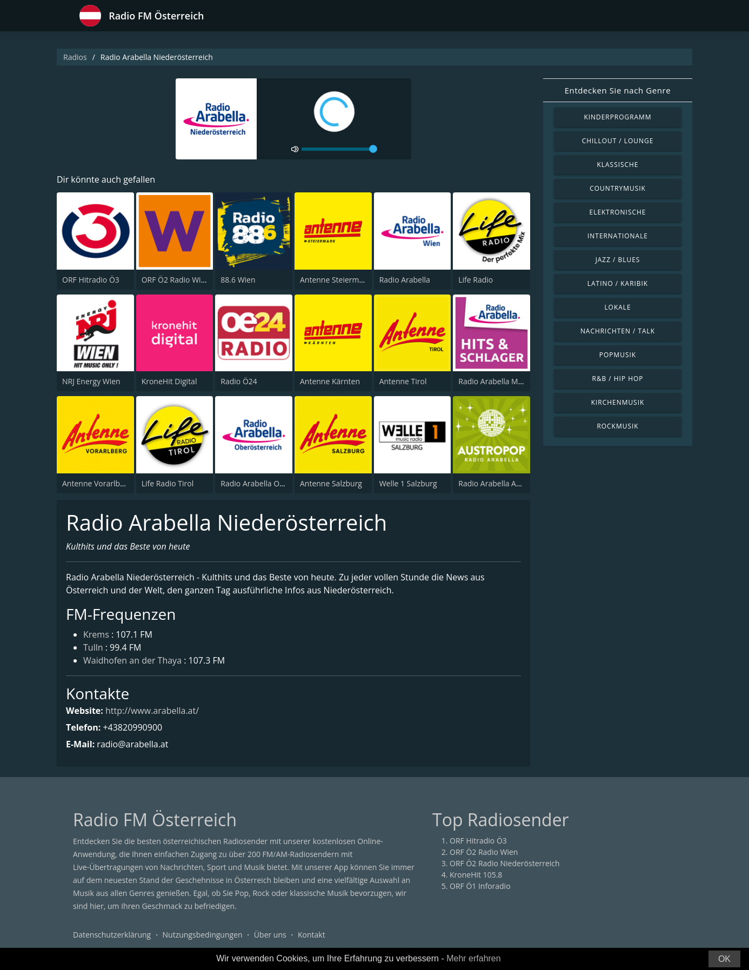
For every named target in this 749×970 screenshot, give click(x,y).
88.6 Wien (237, 280)
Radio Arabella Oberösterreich (273, 483)
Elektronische (618, 212)
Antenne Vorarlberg (96, 483)
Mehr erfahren (473, 958)
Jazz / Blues (618, 259)
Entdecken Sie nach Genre (618, 90)
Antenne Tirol (403, 381)
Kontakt (311, 934)
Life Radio (475, 280)
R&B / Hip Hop (618, 378)
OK (724, 959)
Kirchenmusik (618, 402)
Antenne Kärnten (330, 381)
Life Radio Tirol (168, 483)
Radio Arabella (404, 280)
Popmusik (617, 354)
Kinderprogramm (617, 117)
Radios (75, 57)
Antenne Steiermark (335, 280)
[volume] (339, 149)
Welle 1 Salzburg (408, 483)
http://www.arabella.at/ (152, 711)
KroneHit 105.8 (476, 874)
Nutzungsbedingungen (203, 934)
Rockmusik (617, 426)
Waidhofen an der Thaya (132, 660)
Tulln (93, 647)
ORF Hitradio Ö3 (90, 280)
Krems (96, 634)
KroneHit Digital (169, 381)
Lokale (617, 307)
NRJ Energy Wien (91, 381)
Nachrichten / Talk (617, 331)
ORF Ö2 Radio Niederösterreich (505, 863)
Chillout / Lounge (618, 140)
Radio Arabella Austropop (503, 483)
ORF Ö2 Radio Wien (176, 280)
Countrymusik (618, 188)
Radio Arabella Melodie (498, 381)
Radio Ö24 (238, 381)
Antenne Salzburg (331, 483)
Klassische (618, 164)
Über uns (270, 934)
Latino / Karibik (617, 283)
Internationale (617, 235)
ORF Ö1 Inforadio (480, 886)
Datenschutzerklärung (112, 934)
